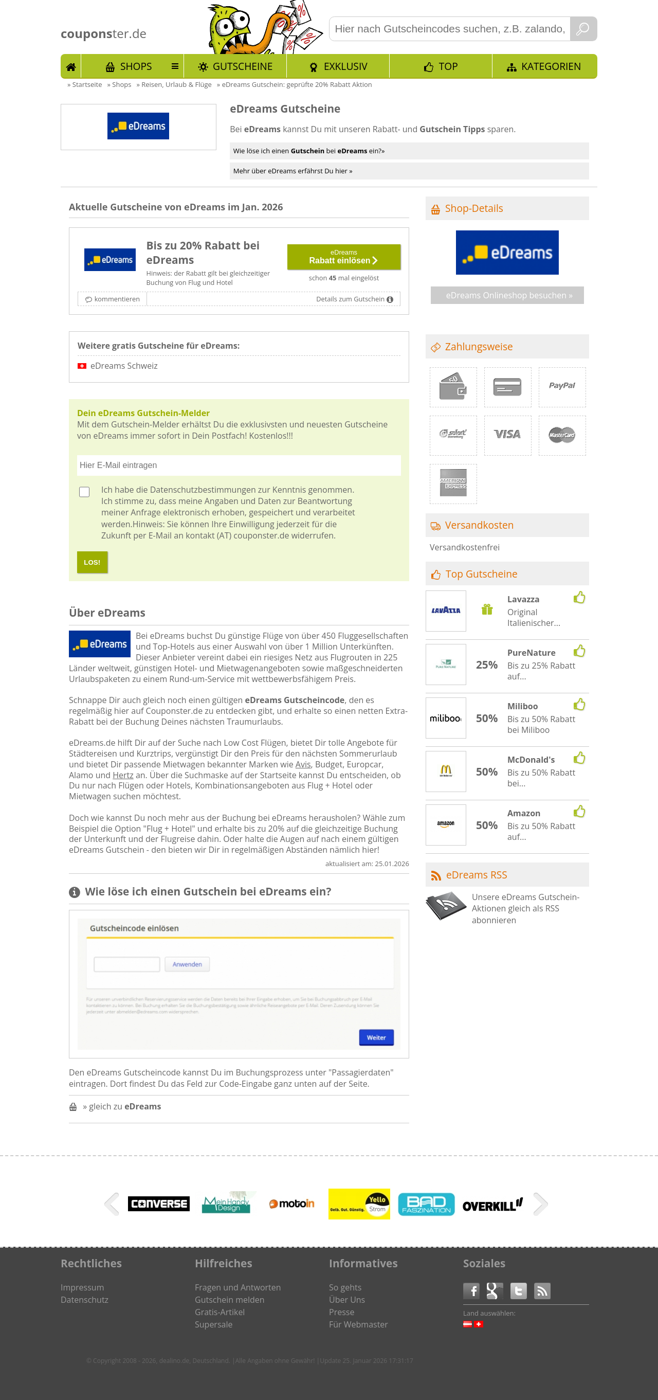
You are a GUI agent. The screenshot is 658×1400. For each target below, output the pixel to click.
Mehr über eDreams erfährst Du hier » (293, 170)
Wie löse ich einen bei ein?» (309, 150)
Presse (341, 1312)
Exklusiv (346, 66)
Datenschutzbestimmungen (203, 489)
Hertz (123, 775)
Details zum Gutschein (350, 298)
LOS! (92, 562)
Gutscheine (242, 66)
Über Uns (347, 1299)
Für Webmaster (358, 1324)
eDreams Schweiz (124, 365)
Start (71, 66)
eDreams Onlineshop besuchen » (509, 295)
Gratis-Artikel (220, 1312)
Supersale (213, 1324)
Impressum (82, 1287)
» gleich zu (122, 1106)
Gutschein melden (230, 1299)
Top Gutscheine (482, 574)
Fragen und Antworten (238, 1287)
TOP (448, 66)
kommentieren (117, 298)
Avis (303, 764)
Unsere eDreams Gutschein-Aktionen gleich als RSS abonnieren (526, 908)
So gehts (345, 1287)
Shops (136, 66)
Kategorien (551, 66)
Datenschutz (84, 1299)
